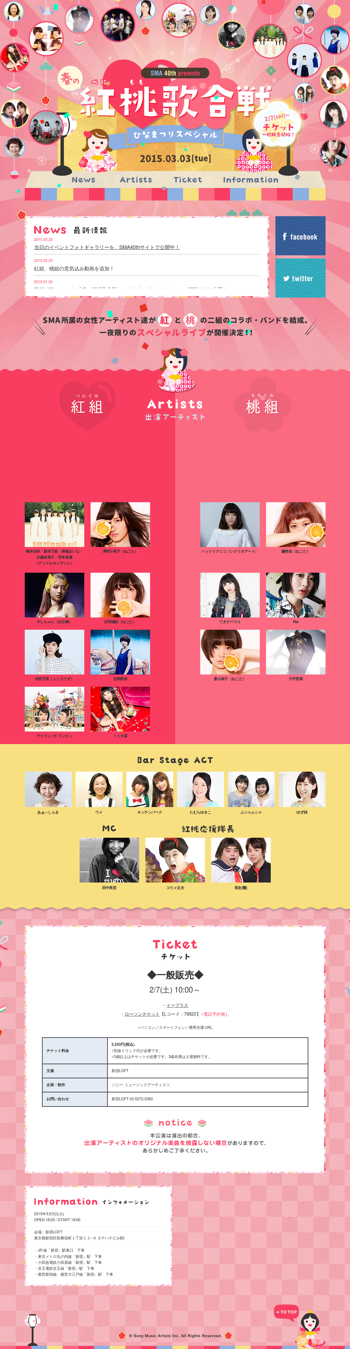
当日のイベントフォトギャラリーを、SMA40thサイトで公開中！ (107, 247)
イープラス (177, 1005)
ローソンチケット (142, 1014)
